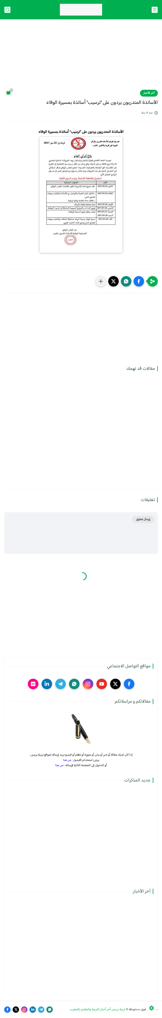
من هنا (67, 760)
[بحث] (7, 10)
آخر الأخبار (149, 93)
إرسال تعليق (143, 519)
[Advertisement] (81, 57)
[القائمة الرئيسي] (154, 10)
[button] (139, 281)
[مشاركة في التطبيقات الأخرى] (101, 281)
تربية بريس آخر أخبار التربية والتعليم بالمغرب (97, 1009)
